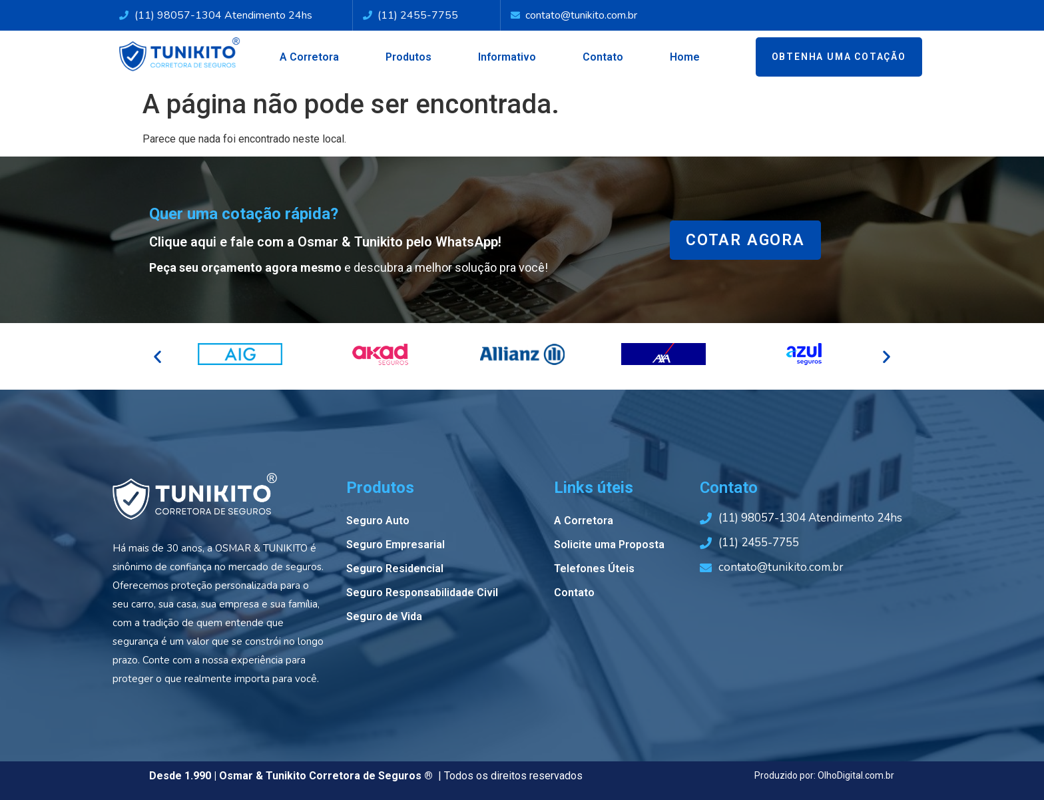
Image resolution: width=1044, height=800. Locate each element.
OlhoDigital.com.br (856, 775)
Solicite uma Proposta (609, 544)
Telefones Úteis (594, 568)
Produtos (408, 57)
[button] (157, 356)
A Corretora (309, 57)
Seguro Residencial (394, 568)
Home (685, 57)
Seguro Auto (377, 520)
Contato (603, 57)
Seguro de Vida (384, 616)
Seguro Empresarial (395, 544)
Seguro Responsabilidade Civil (422, 592)
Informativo (507, 57)
